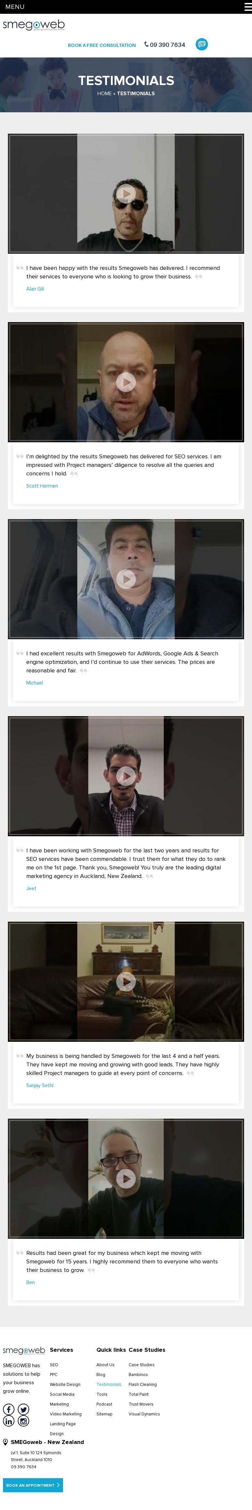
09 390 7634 (167, 44)
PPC (53, 1374)
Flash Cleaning (143, 1384)
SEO (54, 1365)
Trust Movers (141, 1404)
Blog (100, 1374)
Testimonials (108, 1384)
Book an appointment (33, 1484)
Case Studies (142, 1365)
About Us (105, 1365)
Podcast (104, 1404)
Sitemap (104, 1414)
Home (104, 93)
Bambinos (138, 1374)
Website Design (65, 1384)
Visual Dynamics (144, 1414)
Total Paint (139, 1394)
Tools (102, 1394)
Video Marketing (66, 1414)
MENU (15, 7)
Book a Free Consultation (102, 45)
